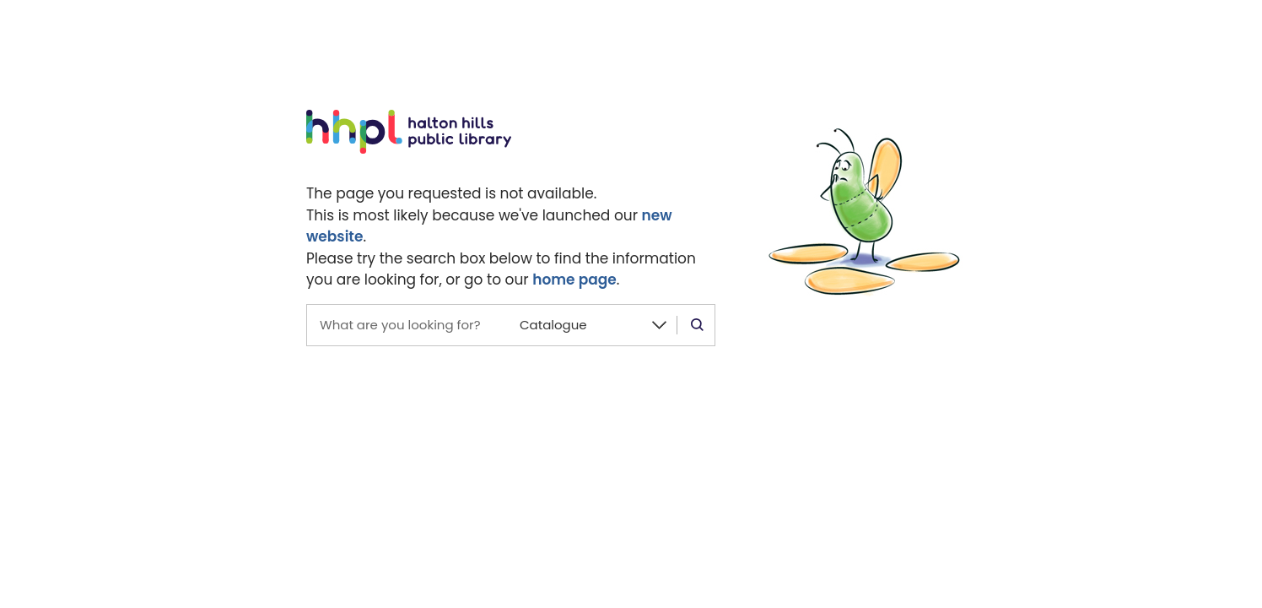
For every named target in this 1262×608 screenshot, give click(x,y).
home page (574, 279)
